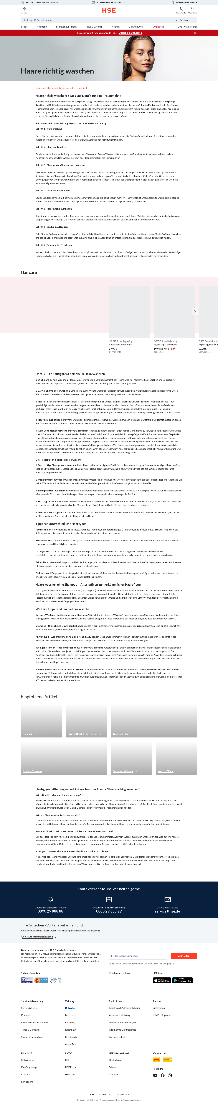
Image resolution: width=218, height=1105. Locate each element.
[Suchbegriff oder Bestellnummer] (93, 20)
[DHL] (156, 1059)
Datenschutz (105, 1094)
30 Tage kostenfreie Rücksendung (108, 2)
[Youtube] (155, 1075)
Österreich (114, 1074)
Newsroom (27, 1081)
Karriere (25, 1074)
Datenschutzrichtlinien (132, 963)
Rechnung (70, 1022)
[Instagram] (169, 1075)
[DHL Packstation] (167, 1059)
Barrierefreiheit (117, 1036)
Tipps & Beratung (30, 1029)
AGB (91, 1094)
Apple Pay (70, 1044)
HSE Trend (70, 1074)
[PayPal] (70, 1007)
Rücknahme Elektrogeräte (122, 1029)
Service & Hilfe (29, 1007)
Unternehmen (28, 1059)
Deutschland (115, 1059)
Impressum (123, 1094)
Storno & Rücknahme (32, 1036)
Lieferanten (159, 1007)
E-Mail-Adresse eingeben (124, 956)
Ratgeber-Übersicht (46, 87)
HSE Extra (70, 1067)
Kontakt (25, 1015)
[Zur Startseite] (109, 10)
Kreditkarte (71, 1036)
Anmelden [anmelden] (184, 955)
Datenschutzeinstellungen (122, 1022)
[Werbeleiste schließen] (195, 33)
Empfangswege (29, 1067)
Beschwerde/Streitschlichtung (124, 1007)
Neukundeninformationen (34, 1022)
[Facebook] (162, 1075)
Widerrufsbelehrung (119, 1015)
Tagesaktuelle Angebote (184, 2)
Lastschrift (70, 1015)
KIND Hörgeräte (162, 1015)
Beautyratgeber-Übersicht (73, 87)
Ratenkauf (70, 1029)
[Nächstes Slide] (195, 311)
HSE (67, 1059)
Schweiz (113, 1067)
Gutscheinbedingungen (162, 963)
